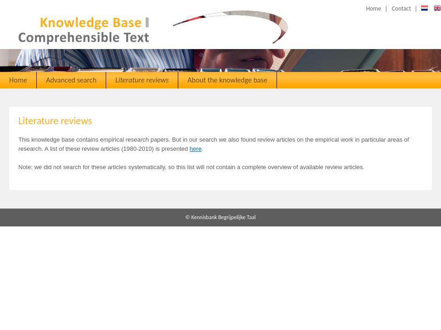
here (196, 148)
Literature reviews (142, 80)
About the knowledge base (227, 80)
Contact (401, 8)
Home (373, 8)
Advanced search (71, 80)
